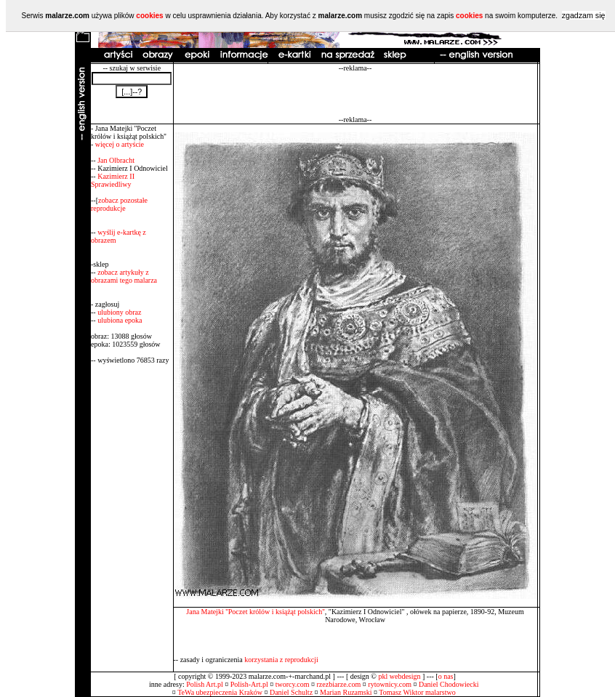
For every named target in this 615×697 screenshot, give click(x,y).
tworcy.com (293, 684)
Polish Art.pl (204, 684)
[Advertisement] (355, 94)
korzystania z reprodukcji (281, 660)
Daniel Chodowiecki (448, 684)
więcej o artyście (119, 144)
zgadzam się (584, 15)
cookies (149, 16)
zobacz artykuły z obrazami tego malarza (124, 276)
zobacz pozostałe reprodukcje (119, 204)
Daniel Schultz (291, 692)
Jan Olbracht (115, 160)
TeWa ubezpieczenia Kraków (219, 692)
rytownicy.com (389, 684)
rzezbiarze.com (339, 684)
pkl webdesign (399, 676)
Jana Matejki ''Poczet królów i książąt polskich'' (255, 612)
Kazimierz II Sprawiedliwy (112, 180)
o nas (446, 676)
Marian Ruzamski (345, 692)
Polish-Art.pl (249, 684)
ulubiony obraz (119, 312)
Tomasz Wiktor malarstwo (417, 692)
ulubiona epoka (119, 320)
